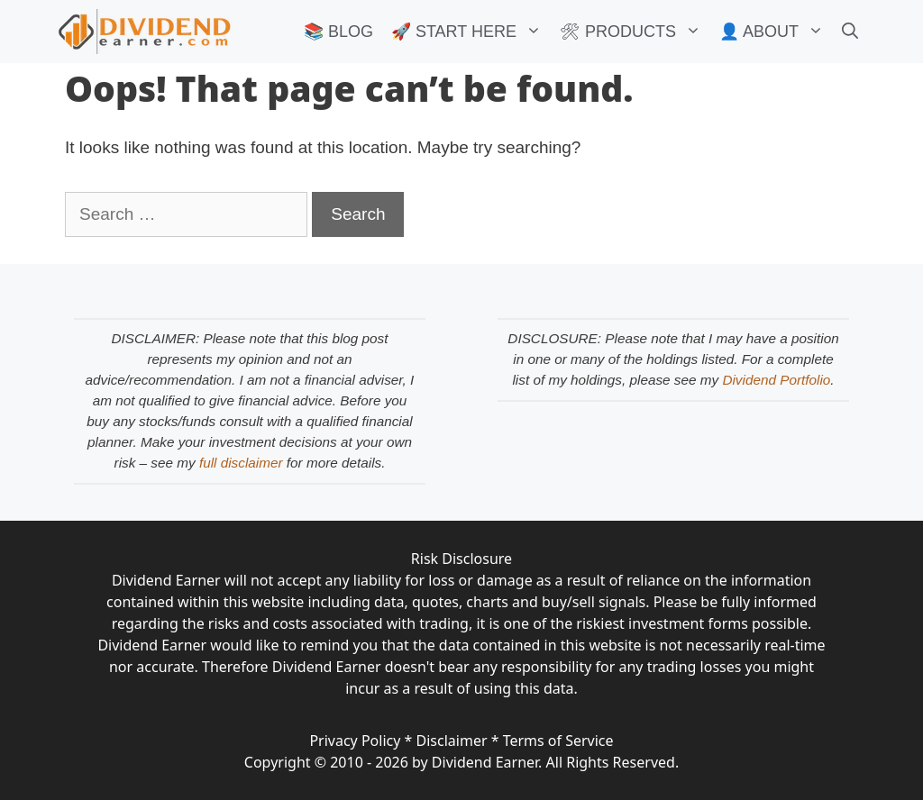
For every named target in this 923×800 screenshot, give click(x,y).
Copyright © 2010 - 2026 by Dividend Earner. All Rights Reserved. (461, 762)
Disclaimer (452, 740)
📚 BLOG (338, 32)
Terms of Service (558, 740)
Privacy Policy (354, 740)
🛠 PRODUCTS (635, 31)
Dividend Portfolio (776, 379)
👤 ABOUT (776, 31)
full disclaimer (241, 462)
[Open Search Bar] (850, 31)
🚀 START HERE (471, 31)
